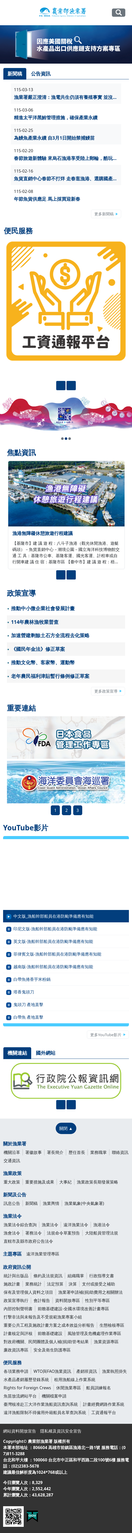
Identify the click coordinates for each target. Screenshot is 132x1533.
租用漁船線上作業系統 (74, 1379)
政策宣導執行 (16, 1300)
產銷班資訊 (86, 1371)
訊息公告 (12, 1203)
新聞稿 (31, 1203)
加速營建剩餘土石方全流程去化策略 (50, 635)
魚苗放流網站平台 (20, 1396)
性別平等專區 (97, 1300)
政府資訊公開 (17, 1267)
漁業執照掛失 (114, 1371)
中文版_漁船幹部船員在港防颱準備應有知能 (53, 916)
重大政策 (12, 1182)
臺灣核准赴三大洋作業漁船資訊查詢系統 (41, 1404)
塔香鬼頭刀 (23, 992)
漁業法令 (12, 1216)
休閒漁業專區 (68, 1388)
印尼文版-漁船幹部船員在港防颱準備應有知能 (55, 929)
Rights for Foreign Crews (27, 1388)
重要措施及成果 (39, 1182)
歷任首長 (77, 1152)
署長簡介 (55, 1152)
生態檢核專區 (112, 1325)
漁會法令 (12, 1233)
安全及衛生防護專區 (52, 1350)
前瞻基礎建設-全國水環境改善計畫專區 (73, 1308)
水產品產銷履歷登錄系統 (26, 1379)
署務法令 (33, 1233)
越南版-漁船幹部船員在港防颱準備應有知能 (53, 966)
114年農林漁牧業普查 (35, 622)
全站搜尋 (118, 12)
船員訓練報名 (98, 1388)
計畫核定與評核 (18, 1333)
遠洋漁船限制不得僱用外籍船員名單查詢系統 (45, 1412)
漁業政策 (12, 1173)
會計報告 (42, 1300)
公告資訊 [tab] (41, 73)
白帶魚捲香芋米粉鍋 (32, 979)
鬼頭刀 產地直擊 (28, 1004)
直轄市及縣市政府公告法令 (28, 1241)
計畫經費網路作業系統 (103, 1404)
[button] (62, 438)
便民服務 (12, 1362)
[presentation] (60, 385)
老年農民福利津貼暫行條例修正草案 (50, 676)
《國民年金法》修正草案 (38, 649)
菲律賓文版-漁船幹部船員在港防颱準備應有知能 (57, 954)
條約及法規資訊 (48, 1276)
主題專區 (12, 1254)
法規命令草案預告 (63, 1233)
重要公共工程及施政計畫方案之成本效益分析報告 (49, 1325)
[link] (66, 44)
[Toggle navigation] (10, 13)
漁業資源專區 (106, 1341)
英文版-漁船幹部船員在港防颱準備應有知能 (53, 941)
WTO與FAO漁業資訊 (52, 1371)
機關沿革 (12, 1152)
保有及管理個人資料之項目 (28, 1292)
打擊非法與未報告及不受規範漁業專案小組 (43, 1317)
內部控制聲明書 (18, 1308)
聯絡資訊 (120, 1152)
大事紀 (65, 1182)
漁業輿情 (51, 1203)
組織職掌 (76, 1276)
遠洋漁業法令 (75, 1225)
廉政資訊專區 (16, 1350)
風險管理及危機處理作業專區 (94, 1333)
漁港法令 (101, 1225)
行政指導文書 (101, 1276)
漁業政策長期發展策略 (97, 1182)
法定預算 (55, 1284)
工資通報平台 (103, 1412)
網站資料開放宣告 (19, 1431)
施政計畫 (12, 1284)
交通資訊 (12, 1160)
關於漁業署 (14, 1143)
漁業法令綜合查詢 (20, 1225)
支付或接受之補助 (98, 1284)
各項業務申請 (16, 1371)
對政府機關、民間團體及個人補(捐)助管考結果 (46, 1341)
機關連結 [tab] (17, 1053)
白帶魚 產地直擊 (28, 1017)
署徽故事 (33, 1152)
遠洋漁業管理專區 (42, 1254)
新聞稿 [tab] (14, 73)
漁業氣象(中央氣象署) (84, 1203)
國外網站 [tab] (45, 1053)
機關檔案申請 (54, 1396)
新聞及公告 (14, 1194)
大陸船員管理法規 (101, 1233)
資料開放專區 (67, 1300)
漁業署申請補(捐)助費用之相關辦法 (90, 1292)
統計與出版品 (16, 1276)
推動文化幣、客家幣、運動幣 (43, 662)
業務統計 (33, 1284)
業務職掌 (98, 1152)
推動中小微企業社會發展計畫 (43, 608)
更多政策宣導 (106, 691)
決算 (73, 1284)
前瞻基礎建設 (50, 1333)
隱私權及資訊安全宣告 (60, 1431)
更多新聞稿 (104, 213)
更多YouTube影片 (105, 1034)
